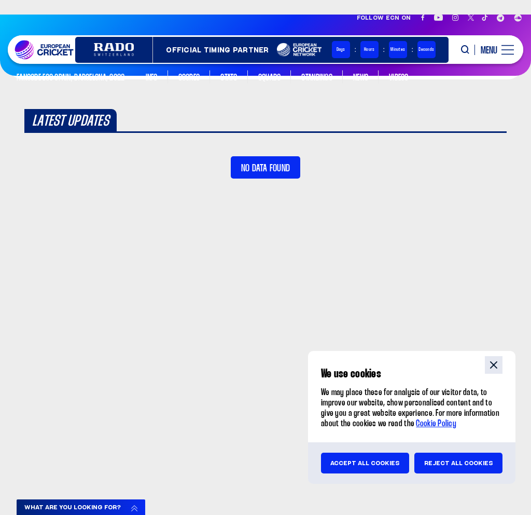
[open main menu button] (493, 49)
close (493, 365)
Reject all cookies (458, 463)
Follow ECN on (384, 18)
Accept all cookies (365, 463)
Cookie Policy (436, 423)
